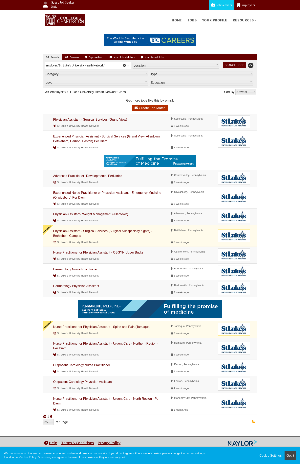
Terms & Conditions (77, 442)
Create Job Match (150, 108)
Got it (290, 455)
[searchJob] (234, 65)
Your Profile (214, 20)
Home (177, 20)
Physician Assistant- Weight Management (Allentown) (90, 214)
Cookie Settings (270, 455)
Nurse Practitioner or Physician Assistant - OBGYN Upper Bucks (98, 252)
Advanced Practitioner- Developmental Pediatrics (87, 176)
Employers (246, 4)
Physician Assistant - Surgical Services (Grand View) (90, 119)
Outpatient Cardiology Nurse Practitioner (81, 365)
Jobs (192, 20)
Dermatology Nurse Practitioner (75, 269)
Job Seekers (221, 4)
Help (50, 442)
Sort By (229, 92)
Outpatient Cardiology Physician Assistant (82, 381)
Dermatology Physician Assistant (76, 286)
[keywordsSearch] (88, 65)
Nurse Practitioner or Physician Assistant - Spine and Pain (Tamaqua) (102, 327)
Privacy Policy (109, 442)
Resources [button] (243, 20)
